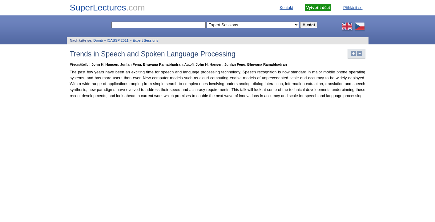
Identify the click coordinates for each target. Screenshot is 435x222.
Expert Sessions (145, 40)
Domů (98, 40)
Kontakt (286, 7)
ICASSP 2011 (118, 40)
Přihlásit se (353, 7)
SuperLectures (107, 7)
